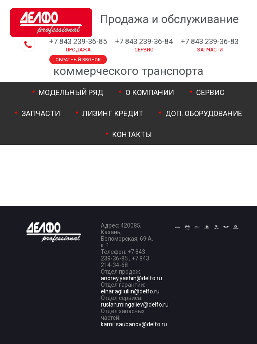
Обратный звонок (78, 60)
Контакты (132, 134)
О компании (149, 92)
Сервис (210, 92)
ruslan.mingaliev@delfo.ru (135, 304)
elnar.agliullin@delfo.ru (130, 291)
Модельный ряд (71, 92)
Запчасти (40, 113)
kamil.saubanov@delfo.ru (134, 324)
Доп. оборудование (203, 113)
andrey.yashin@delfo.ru (131, 278)
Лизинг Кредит (112, 113)
